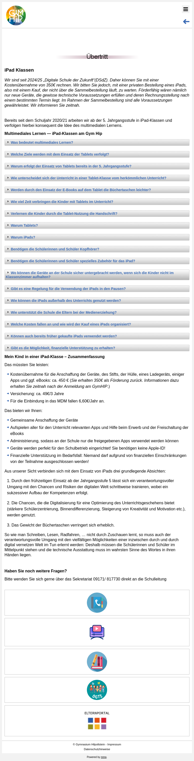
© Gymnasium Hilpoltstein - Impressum (97, 744)
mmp (103, 757)
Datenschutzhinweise (97, 749)
